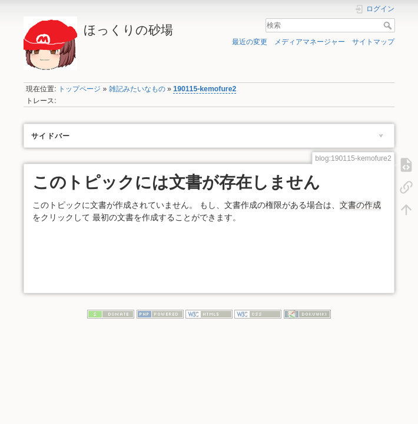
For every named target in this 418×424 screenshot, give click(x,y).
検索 (388, 25)
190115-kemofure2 (204, 89)
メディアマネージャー (309, 42)
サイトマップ (373, 42)
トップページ (79, 89)
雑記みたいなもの (137, 89)
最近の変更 (249, 42)
